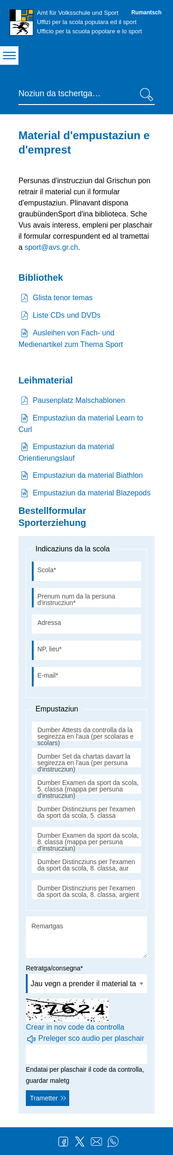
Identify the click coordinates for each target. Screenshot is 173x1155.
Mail (96, 1142)
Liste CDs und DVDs (67, 315)
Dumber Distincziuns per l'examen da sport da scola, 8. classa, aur (86, 865)
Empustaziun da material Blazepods (91, 493)
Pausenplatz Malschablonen (79, 400)
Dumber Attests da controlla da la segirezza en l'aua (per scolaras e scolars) (85, 736)
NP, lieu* (49, 649)
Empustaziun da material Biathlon (88, 475)
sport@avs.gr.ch (51, 247)
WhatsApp (113, 1142)
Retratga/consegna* (54, 968)
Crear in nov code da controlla (75, 1027)
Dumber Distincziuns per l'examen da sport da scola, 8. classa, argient (88, 891)
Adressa (49, 622)
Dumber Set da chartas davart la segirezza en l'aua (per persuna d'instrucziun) (84, 762)
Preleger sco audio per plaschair (91, 1038)
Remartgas (47, 926)
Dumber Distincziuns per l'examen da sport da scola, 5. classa (86, 812)
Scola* (46, 570)
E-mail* (47, 675)
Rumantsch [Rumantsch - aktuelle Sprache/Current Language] (146, 12)
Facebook (63, 1142)
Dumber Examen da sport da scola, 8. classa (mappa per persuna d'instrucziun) (87, 842)
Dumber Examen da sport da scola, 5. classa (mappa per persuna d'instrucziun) (87, 789)
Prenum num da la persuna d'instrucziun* (76, 599)
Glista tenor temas (63, 298)
